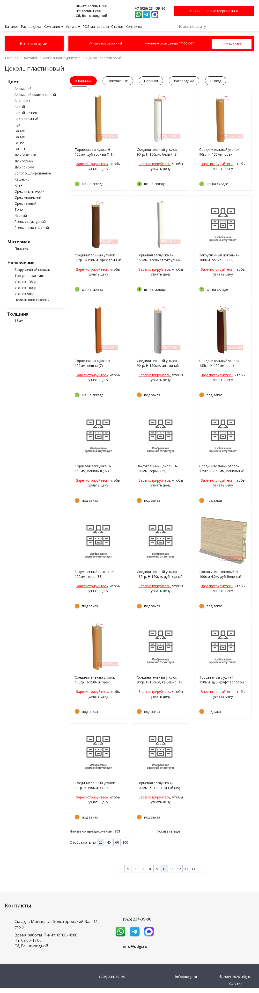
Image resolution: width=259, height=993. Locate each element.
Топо (19, 209)
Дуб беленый (25, 155)
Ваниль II (22, 137)
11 (172, 869)
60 (117, 842)
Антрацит (22, 100)
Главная (11, 58)
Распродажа (31, 26)
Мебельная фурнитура (62, 58)
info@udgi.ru (135, 946)
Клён (18, 185)
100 (125, 842)
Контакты (134, 26)
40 (109, 842)
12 (179, 869)
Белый (20, 106)
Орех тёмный (25, 203)
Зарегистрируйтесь (92, 163)
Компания (53, 26)
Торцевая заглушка (30, 275)
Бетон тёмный (26, 118)
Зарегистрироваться (221, 10)
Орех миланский (28, 197)
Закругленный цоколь (32, 269)
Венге (19, 143)
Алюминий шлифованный (35, 94)
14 (193, 869)
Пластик (21, 248)
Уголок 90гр (24, 293)
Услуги (73, 26)
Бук (17, 125)
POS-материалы (95, 26)
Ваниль (21, 131)
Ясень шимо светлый (32, 227)
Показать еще (168, 831)
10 (164, 869)
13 (186, 869)
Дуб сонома (24, 167)
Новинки (151, 81)
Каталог (11, 26)
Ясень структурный (30, 221)
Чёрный (21, 215)
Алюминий (23, 88)
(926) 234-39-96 (137, 919)
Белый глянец (26, 112)
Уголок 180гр (25, 287)
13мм (19, 320)
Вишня (20, 149)
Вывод (215, 81)
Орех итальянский (29, 191)
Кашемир (22, 179)
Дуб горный (24, 161)
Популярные (118, 81)
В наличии (83, 81)
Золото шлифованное (33, 173)
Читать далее (231, 44)
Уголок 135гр (25, 281)
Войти (195, 10)
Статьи (117, 26)
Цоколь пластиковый (103, 58)
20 (101, 842)
